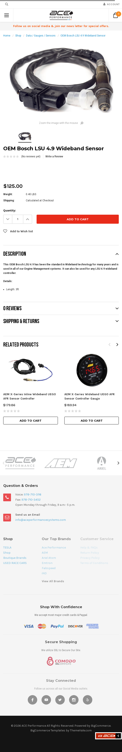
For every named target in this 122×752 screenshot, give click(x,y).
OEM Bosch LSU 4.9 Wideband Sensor (82, 35)
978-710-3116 (32, 494)
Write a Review (54, 156)
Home (6, 35)
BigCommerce (101, 726)
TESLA (7, 547)
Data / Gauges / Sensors (41, 35)
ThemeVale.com (81, 730)
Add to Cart (31, 420)
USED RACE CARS (15, 563)
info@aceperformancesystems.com (40, 520)
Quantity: (9, 210)
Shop (18, 35)
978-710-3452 (31, 499)
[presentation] (36, 167)
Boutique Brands (14, 558)
